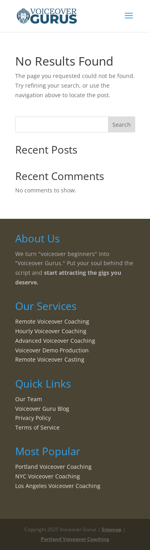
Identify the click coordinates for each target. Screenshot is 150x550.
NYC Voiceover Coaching (47, 476)
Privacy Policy (33, 418)
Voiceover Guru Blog (42, 408)
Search (121, 124)
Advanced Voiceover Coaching (55, 340)
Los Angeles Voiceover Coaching (57, 486)
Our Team (28, 399)
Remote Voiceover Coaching (52, 321)
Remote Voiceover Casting (49, 359)
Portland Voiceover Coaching (53, 466)
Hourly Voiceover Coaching (50, 331)
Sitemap (112, 529)
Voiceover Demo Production (52, 350)
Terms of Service (37, 427)
